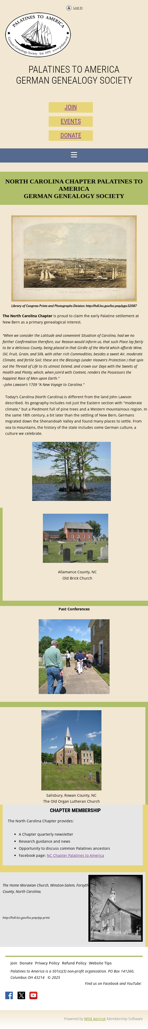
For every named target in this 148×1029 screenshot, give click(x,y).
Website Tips (100, 963)
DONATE (70, 135)
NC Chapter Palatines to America (75, 855)
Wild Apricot (95, 1018)
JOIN (71, 107)
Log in (78, 7)
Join (13, 963)
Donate (26, 963)
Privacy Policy (47, 963)
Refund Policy (74, 963)
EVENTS (71, 121)
